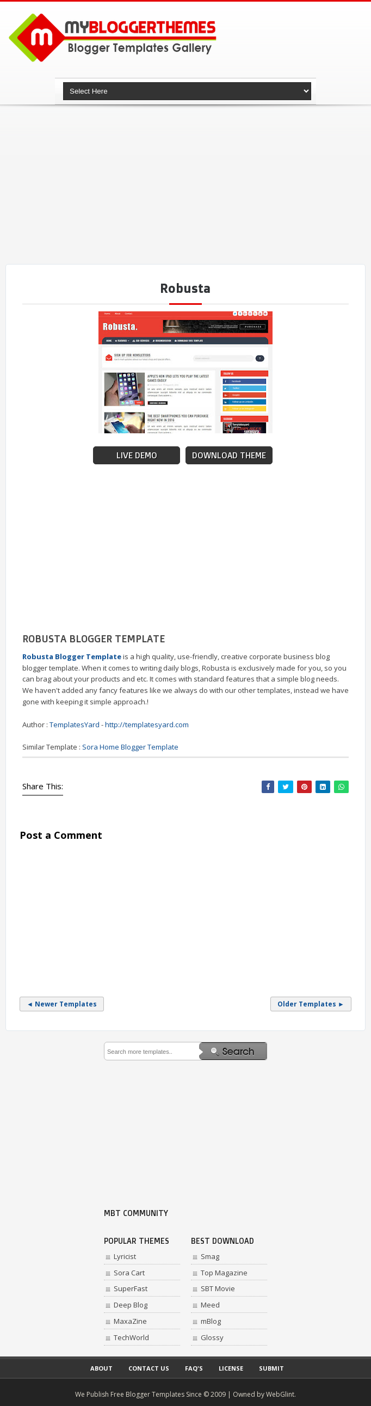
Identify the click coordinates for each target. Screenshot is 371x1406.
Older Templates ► (310, 1004)
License (231, 1368)
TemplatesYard (75, 724)
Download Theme (229, 455)
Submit (271, 1368)
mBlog (211, 1321)
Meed (210, 1305)
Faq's (194, 1368)
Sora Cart (129, 1273)
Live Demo (136, 455)
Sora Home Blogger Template (130, 747)
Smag (210, 1256)
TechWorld (131, 1337)
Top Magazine (224, 1273)
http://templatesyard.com (147, 724)
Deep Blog (130, 1305)
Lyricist (125, 1256)
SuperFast (130, 1288)
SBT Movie (218, 1288)
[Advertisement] (188, 185)
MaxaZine (130, 1321)
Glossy (212, 1337)
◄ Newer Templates (62, 1004)
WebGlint (280, 1394)
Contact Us (148, 1368)
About (101, 1368)
